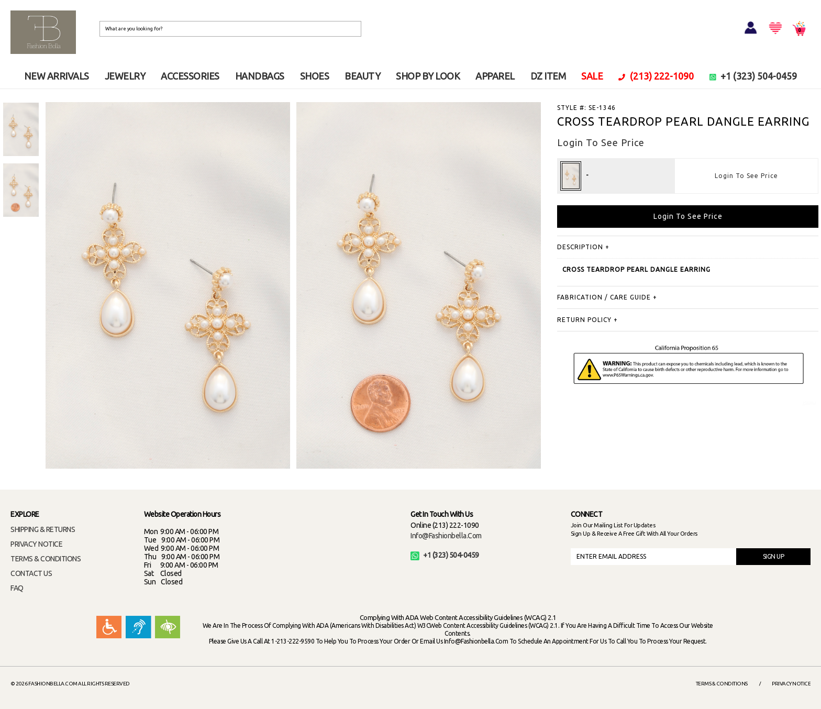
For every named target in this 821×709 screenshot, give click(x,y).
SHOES (314, 76)
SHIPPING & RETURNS (42, 529)
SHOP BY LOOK (428, 76)
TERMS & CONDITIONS (45, 559)
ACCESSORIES (190, 76)
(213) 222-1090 (656, 76)
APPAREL (495, 76)
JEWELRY (125, 76)
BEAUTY (362, 76)
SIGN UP (773, 556)
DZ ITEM (548, 76)
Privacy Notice (791, 683)
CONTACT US (31, 573)
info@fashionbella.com (446, 535)
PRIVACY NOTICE (36, 544)
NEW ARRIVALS (56, 76)
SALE (592, 76)
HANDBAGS (259, 76)
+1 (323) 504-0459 (753, 76)
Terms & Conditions (722, 683)
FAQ (17, 588)
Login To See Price (746, 175)
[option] (21, 129)
